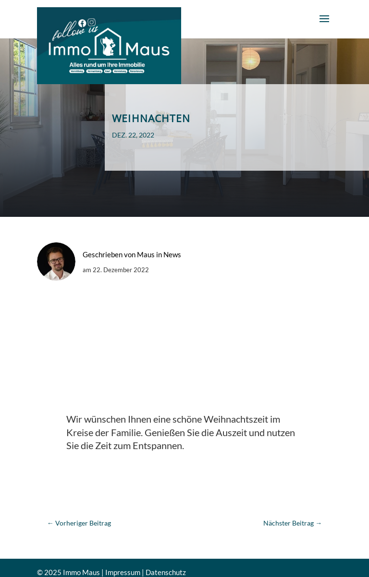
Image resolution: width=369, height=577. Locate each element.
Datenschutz (166, 572)
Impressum (122, 572)
